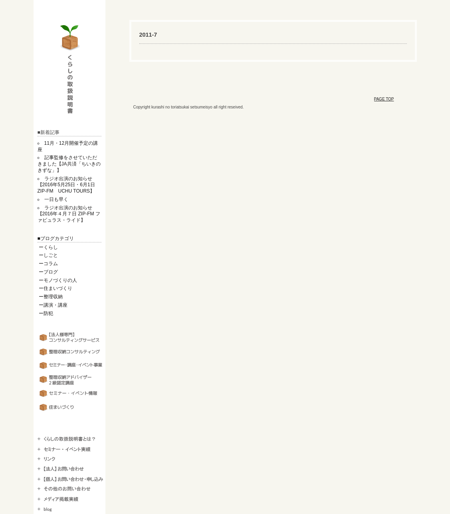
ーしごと (48, 255)
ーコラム (48, 263)
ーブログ (48, 272)
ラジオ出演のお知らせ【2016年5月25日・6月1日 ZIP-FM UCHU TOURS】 (69, 185)
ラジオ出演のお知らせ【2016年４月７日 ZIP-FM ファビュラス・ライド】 (69, 214)
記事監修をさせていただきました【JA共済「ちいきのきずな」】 (69, 164)
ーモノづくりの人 (58, 280)
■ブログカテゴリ (56, 238)
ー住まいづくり (55, 288)
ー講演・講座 (53, 305)
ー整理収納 (51, 296)
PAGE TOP (384, 99)
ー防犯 (46, 313)
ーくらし (48, 247)
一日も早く (56, 199)
